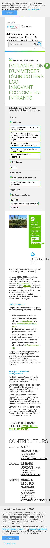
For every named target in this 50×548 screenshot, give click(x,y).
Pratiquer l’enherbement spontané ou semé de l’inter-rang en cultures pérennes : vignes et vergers (24, 136)
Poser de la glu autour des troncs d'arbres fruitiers (24, 128)
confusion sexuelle (32, 345)
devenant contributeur (38, 529)
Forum (28, 37)
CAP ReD (27, 286)
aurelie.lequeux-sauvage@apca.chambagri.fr (35, 499)
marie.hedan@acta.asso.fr (34, 459)
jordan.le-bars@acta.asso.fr (30, 473)
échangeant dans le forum (12, 529)
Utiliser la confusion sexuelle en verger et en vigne (24, 150)
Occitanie (14, 207)
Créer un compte (29, 40)
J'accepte (9, 13)
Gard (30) (14, 200)
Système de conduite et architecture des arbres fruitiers (24, 144)
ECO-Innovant (23, 283)
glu (13, 348)
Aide (36, 44)
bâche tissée (27, 321)
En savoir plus (34, 9)
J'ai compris (10, 538)
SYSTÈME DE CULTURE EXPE (23, 428)
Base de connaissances (20, 36)
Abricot (14, 167)
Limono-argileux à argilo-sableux (24, 204)
